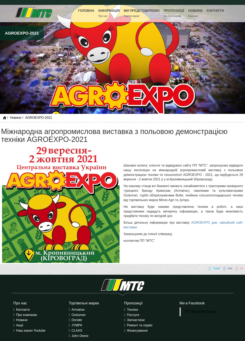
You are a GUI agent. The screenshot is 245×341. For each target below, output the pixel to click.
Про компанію (26, 315)
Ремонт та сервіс (140, 325)
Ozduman (78, 315)
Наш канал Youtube (30, 330)
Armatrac (78, 309)
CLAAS (76, 330)
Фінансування (137, 330)
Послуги (133, 315)
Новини (15, 117)
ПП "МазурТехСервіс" (201, 311)
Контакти (23, 309)
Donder (76, 320)
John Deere (79, 336)
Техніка (132, 309)
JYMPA (76, 325)
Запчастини (136, 320)
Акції (19, 325)
